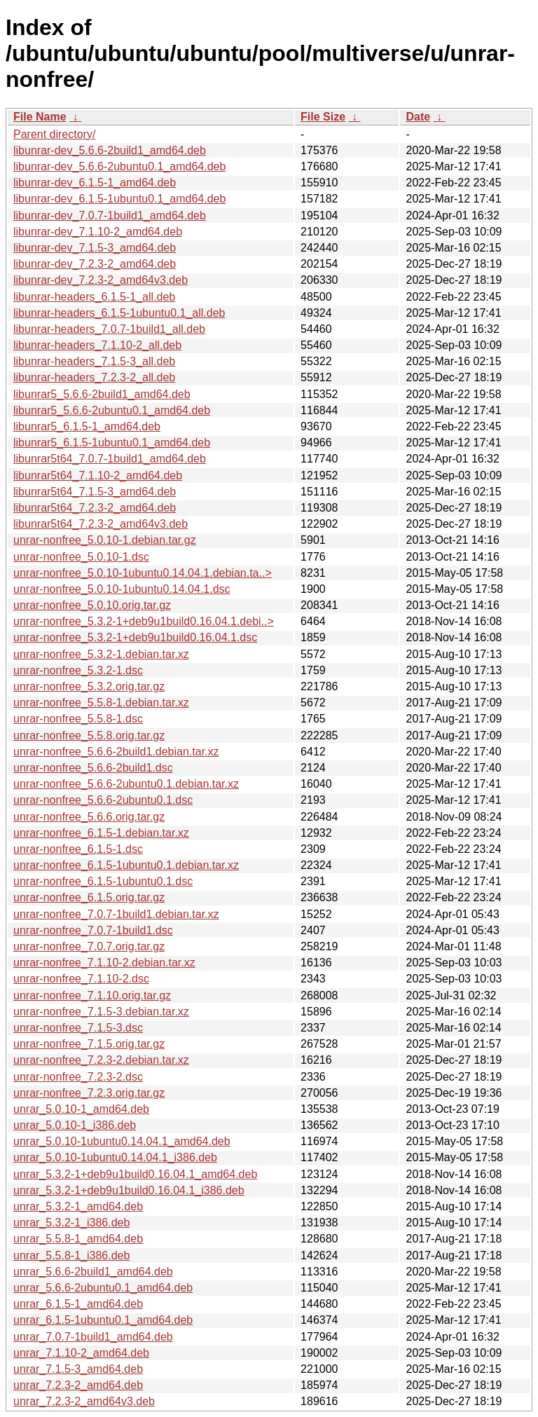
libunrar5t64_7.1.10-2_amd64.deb (97, 475)
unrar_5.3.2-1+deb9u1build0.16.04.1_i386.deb (128, 1190)
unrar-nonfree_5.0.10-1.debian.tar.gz (104, 540)
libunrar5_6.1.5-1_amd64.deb (86, 426)
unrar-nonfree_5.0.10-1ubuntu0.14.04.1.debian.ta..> (142, 573)
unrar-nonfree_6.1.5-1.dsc (78, 849)
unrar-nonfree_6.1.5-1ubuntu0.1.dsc (103, 881)
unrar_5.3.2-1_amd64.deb (78, 1206)
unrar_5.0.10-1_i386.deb (74, 1125)
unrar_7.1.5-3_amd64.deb (78, 1369)
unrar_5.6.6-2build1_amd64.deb (93, 1272)
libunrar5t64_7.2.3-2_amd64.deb (94, 508)
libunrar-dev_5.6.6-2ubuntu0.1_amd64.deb (119, 166)
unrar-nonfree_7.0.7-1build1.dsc (93, 930)
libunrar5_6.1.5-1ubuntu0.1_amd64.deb (111, 443)
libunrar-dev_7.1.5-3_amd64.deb (94, 248)
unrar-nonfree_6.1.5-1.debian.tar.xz (101, 833)
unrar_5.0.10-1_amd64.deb (81, 1109)
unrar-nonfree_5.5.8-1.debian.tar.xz (101, 702)
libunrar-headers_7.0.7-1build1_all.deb (109, 329)
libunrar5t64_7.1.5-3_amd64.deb (94, 492)
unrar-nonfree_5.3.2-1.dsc (78, 670)
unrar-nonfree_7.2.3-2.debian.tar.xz (101, 1060)
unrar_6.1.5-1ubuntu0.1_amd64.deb (103, 1320)
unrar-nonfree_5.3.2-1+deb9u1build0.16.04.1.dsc (135, 637)
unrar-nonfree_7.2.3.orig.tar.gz (89, 1093)
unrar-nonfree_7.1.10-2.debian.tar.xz (104, 962)
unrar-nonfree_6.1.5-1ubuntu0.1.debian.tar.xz (126, 865)
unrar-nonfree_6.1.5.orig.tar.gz (89, 897)
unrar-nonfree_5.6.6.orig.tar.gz (89, 817)
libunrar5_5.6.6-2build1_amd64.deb (102, 394)
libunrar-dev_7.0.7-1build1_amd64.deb (109, 215)
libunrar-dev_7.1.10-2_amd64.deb (97, 232)
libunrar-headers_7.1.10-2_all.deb (97, 345)
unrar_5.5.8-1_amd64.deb (78, 1239)
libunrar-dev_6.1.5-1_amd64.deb (94, 183)
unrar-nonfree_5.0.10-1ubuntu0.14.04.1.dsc (121, 589)
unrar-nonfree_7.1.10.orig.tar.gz (92, 995)
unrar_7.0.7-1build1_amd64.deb (93, 1337)
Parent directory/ (54, 134)
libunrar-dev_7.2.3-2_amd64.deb (94, 264)
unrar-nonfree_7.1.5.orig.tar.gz (89, 1044)
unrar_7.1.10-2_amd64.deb (81, 1353)
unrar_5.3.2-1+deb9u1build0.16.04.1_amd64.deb (135, 1174)
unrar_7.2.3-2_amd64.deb (78, 1385)
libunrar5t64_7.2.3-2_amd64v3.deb (100, 524)
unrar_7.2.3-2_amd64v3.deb (84, 1401)
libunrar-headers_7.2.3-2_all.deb (94, 377)
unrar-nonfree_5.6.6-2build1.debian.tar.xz (116, 752)
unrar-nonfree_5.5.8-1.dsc (78, 719)
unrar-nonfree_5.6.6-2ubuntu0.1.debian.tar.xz (126, 784)
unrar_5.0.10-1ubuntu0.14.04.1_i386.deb (115, 1157)
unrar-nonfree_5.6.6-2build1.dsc (93, 768)
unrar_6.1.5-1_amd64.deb (78, 1304)
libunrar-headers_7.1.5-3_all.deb (94, 361)
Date (418, 117)
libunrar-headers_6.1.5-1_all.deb (94, 297)
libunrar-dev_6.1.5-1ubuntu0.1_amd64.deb (119, 199)
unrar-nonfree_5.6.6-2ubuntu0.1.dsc (103, 800)
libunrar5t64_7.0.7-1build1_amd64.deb (109, 459)
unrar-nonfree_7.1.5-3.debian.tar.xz (101, 1012)
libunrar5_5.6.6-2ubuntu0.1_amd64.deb (111, 410)
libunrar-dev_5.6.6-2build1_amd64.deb (109, 150)
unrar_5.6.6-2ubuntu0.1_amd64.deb (103, 1288)
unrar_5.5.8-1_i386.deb (71, 1255)
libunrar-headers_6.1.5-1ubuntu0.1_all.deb (119, 313)
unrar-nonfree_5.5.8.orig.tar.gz (89, 735)
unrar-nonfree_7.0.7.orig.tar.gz (89, 946)
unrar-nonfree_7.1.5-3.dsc (78, 1028)
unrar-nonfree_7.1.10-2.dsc (81, 979)
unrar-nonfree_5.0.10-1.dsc (81, 557)
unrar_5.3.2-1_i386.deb (71, 1222)
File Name (40, 117)
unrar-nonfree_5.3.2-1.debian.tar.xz (101, 654)
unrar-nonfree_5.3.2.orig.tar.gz (89, 686)
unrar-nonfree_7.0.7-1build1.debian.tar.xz (116, 914)
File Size (323, 117)
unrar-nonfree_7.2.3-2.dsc (78, 1077)
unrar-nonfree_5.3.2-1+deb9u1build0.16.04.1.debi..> (143, 621)
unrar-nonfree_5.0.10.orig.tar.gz (92, 605)
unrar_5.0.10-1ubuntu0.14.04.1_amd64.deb (121, 1141)
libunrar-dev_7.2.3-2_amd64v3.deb (100, 280)
